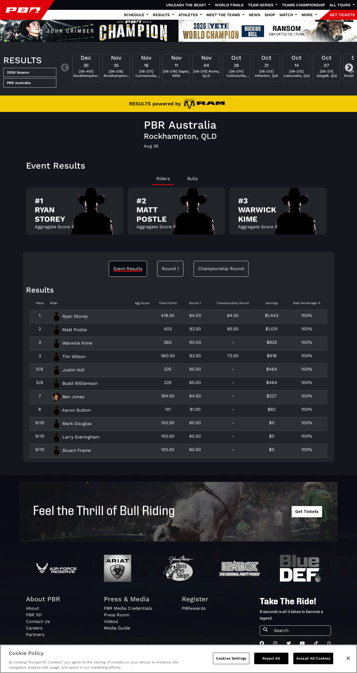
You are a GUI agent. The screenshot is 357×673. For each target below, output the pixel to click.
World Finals (229, 5)
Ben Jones (68, 396)
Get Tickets (306, 511)
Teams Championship (303, 5)
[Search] (301, 631)
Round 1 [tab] (170, 268)
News (254, 15)
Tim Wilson (69, 356)
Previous (65, 68)
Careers (34, 628)
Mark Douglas (72, 423)
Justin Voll (68, 369)
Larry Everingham (76, 437)
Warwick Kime (72, 343)
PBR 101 (34, 614)
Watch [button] (286, 15)
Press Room (116, 614)
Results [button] (162, 15)
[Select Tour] (29, 83)
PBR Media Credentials (128, 608)
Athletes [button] (188, 15)
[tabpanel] (178, 213)
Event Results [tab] (127, 268)
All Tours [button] (340, 5)
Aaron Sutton (71, 410)
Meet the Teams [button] (223, 15)
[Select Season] (29, 72)
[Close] (348, 661)
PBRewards (194, 608)
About (32, 608)
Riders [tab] (163, 178)
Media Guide (117, 628)
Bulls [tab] (192, 178)
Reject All (271, 661)
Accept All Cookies (313, 661)
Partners (35, 634)
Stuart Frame (71, 450)
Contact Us (38, 621)
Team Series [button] (261, 5)
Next (349, 68)
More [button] (308, 15)
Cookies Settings (231, 661)
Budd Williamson (75, 383)
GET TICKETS (342, 15)
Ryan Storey (70, 316)
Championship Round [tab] (221, 268)
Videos (111, 621)
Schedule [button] (134, 15)
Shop (270, 15)
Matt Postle (69, 329)
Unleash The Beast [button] (186, 5)
